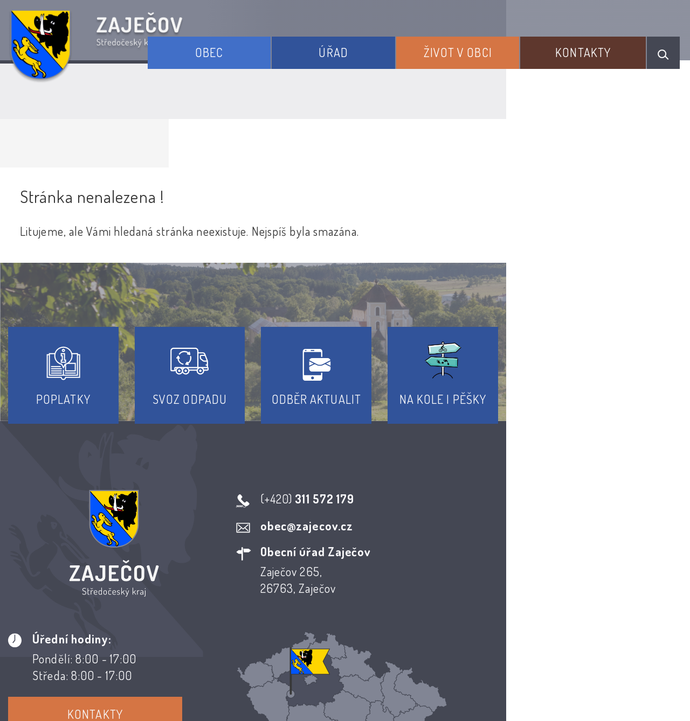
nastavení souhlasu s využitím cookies (587, 693)
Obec (261, 47)
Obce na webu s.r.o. (516, 675)
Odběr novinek (385, 623)
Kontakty (592, 47)
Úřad (371, 47)
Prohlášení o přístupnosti (266, 623)
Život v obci (481, 47)
